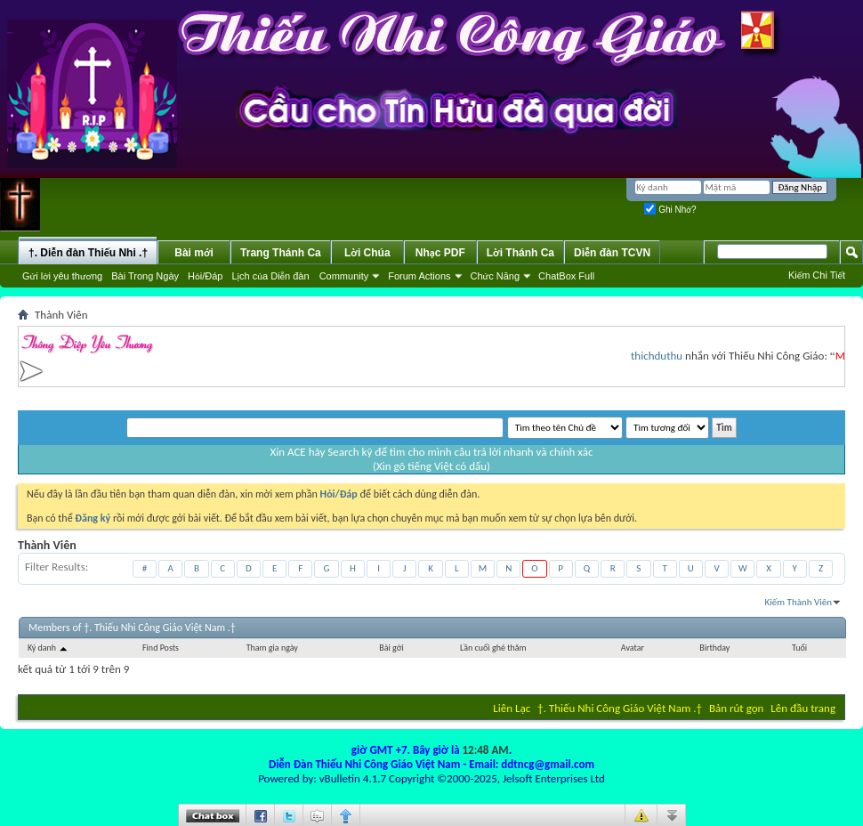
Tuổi (799, 647)
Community (344, 276)
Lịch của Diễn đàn (270, 276)
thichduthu (661, 355)
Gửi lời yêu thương (62, 276)
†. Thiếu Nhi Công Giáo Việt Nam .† (619, 708)
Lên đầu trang (802, 708)
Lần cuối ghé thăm (493, 647)
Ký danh (48, 647)
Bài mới (194, 253)
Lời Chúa (367, 253)
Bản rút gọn (736, 708)
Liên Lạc (511, 708)
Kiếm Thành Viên (798, 602)
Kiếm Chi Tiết (816, 275)
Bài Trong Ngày (145, 276)
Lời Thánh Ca (520, 253)
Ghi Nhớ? (670, 210)
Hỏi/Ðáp (205, 276)
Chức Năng (495, 276)
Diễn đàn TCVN (612, 253)
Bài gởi (391, 647)
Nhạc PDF (440, 253)
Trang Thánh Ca (280, 253)
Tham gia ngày (272, 647)
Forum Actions (419, 276)
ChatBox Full (566, 276)
